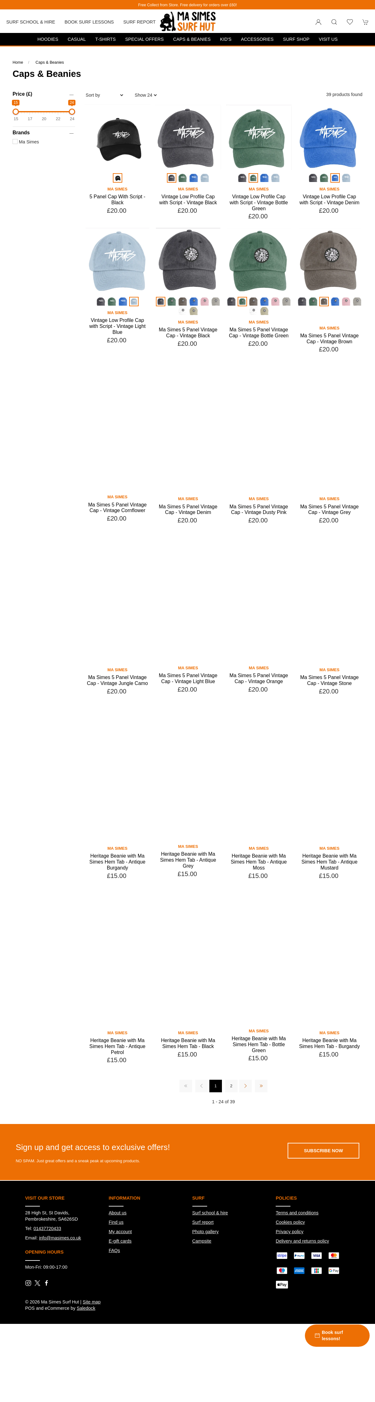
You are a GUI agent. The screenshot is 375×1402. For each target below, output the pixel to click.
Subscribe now (323, 1188)
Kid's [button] (225, 39)
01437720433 (47, 1266)
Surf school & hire (210, 1250)
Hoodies (47, 39)
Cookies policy (290, 1260)
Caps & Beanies (192, 39)
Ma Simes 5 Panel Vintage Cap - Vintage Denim (188, 547)
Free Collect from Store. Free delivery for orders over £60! (187, 5)
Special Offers (144, 39)
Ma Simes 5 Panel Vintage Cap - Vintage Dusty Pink (258, 547)
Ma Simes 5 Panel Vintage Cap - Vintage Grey (329, 547)
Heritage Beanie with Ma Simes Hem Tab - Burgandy (329, 1081)
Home (18, 62)
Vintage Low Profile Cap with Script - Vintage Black (188, 199)
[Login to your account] (318, 22)
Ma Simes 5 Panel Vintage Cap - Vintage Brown (329, 376)
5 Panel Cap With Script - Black (118, 199)
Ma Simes (26, 141)
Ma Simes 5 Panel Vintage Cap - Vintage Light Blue (188, 716)
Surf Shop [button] (296, 39)
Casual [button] (77, 39)
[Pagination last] (261, 1123)
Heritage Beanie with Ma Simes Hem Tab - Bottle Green (259, 1082)
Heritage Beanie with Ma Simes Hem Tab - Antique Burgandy (117, 899)
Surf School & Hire (30, 21)
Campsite (202, 1279)
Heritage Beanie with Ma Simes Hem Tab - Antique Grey (188, 897)
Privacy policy (289, 1269)
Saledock (86, 1346)
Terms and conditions (297, 1250)
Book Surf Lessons (89, 21)
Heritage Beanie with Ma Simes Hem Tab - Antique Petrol (117, 1084)
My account (120, 1269)
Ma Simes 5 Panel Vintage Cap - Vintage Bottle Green (259, 332)
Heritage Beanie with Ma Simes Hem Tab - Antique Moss (259, 899)
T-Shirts (105, 39)
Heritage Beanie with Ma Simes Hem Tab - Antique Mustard (329, 899)
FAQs (114, 1288)
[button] (334, 22)
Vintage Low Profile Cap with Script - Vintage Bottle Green (259, 202)
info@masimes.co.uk (60, 1275)
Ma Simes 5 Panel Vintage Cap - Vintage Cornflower (117, 545)
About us (118, 1250)
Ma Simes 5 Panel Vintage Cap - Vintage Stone (329, 718)
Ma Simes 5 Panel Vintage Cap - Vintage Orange (258, 716)
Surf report (139, 21)
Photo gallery (205, 1269)
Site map (92, 1339)
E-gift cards (120, 1279)
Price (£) (22, 94)
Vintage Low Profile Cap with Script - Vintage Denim (330, 199)
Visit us (328, 39)
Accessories (257, 39)
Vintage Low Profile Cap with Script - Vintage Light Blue (117, 326)
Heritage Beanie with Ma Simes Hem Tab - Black (188, 1081)
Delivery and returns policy (302, 1279)
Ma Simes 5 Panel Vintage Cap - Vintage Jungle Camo (117, 718)
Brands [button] (21, 132)
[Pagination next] (245, 1123)
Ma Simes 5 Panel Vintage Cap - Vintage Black (188, 332)
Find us (116, 1260)
